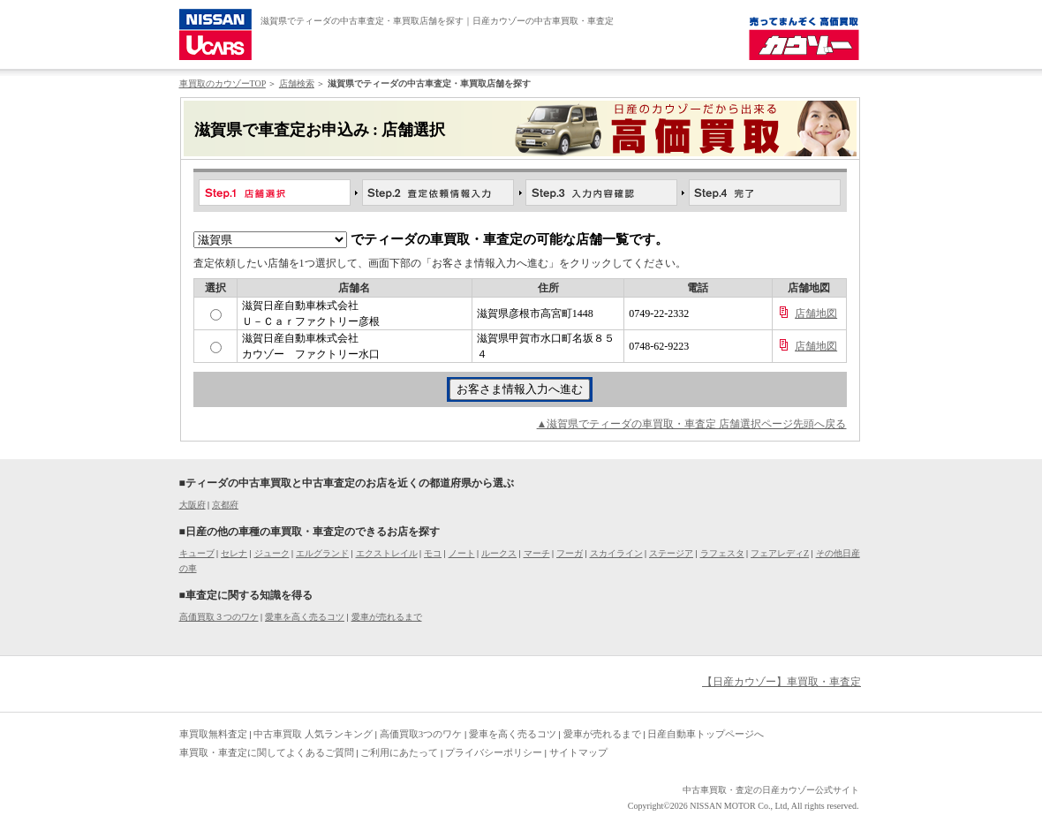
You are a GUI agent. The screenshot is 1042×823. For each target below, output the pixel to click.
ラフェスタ (722, 553)
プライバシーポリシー (493, 752)
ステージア (671, 553)
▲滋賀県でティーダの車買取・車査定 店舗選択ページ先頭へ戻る (692, 424)
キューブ (197, 553)
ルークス (499, 553)
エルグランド (322, 553)
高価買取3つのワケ (421, 734)
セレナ (234, 553)
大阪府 (192, 505)
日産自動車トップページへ (705, 734)
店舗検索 (296, 83)
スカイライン (616, 553)
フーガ (569, 553)
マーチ (537, 553)
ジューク (272, 553)
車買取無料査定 (213, 734)
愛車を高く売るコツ (304, 617)
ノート (462, 553)
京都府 (225, 505)
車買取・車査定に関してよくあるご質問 (266, 752)
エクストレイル (387, 553)
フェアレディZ (780, 553)
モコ (433, 553)
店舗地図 (816, 313)
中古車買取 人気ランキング (313, 734)
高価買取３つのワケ (219, 617)
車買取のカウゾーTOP (222, 83)
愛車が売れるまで (386, 617)
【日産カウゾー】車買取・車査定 (781, 682)
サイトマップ (578, 752)
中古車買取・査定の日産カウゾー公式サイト (771, 790)
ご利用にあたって (399, 752)
